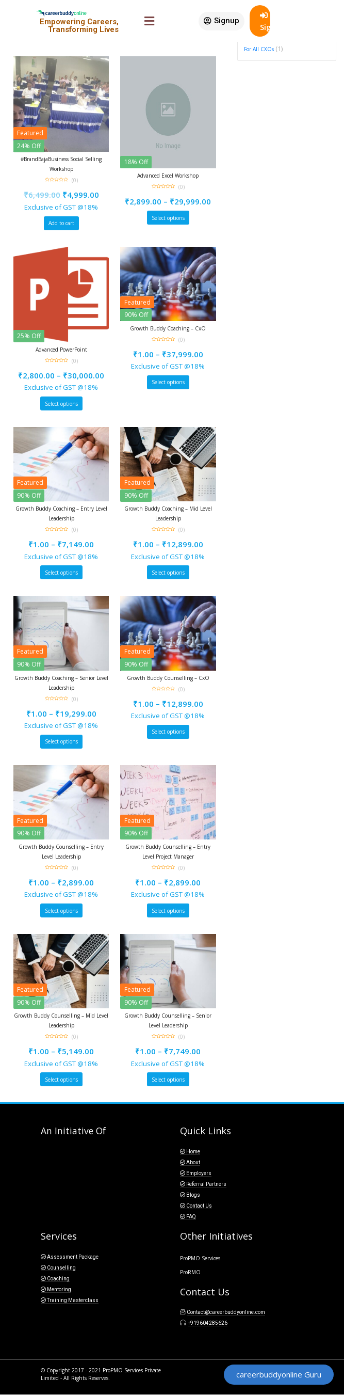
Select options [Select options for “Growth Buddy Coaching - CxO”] (168, 382)
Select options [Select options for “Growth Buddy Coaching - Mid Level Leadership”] (168, 572)
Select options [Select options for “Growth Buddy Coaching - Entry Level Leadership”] (61, 572)
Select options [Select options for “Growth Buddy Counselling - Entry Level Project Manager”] (168, 910)
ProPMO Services (200, 1258)
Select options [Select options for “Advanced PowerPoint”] (61, 403)
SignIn (265, 21)
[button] (221, 21)
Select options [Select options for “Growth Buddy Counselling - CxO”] (168, 731)
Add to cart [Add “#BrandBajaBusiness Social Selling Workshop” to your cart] (61, 223)
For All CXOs (259, 49)
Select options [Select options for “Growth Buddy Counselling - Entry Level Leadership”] (61, 910)
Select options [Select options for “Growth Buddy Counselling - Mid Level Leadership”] (61, 1079)
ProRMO (190, 1272)
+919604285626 (207, 1323)
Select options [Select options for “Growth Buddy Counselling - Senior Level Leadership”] (168, 1079)
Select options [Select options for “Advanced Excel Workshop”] (168, 217)
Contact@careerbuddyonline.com (226, 1312)
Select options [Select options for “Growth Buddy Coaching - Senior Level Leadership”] (61, 741)
